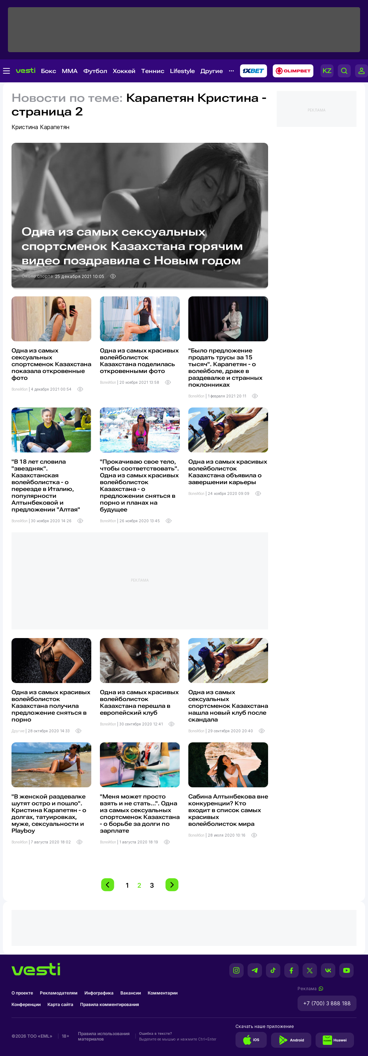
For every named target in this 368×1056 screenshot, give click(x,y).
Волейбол (20, 389)
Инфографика (99, 993)
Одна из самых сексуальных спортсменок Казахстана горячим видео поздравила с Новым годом (132, 246)
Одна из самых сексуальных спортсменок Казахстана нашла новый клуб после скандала (228, 706)
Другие (212, 71)
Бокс (48, 71)
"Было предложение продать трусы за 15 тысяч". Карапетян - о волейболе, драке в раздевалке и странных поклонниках (225, 367)
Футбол (95, 71)
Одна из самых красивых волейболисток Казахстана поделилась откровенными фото (139, 360)
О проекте (22, 993)
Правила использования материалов (104, 1036)
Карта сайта (60, 1004)
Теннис (152, 71)
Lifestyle (182, 71)
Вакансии (130, 993)
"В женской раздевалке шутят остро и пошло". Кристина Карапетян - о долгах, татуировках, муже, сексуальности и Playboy (49, 813)
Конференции (26, 1004)
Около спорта (38, 276)
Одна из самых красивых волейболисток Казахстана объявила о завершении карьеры (227, 472)
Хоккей (124, 71)
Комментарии (163, 993)
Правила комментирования (109, 1004)
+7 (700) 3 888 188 (327, 1003)
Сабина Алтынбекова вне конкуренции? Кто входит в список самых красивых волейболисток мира (228, 810)
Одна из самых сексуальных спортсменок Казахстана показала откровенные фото (51, 364)
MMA (70, 71)
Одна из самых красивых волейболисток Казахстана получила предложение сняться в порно (51, 706)
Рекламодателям (59, 993)
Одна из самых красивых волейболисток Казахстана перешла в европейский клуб (139, 702)
